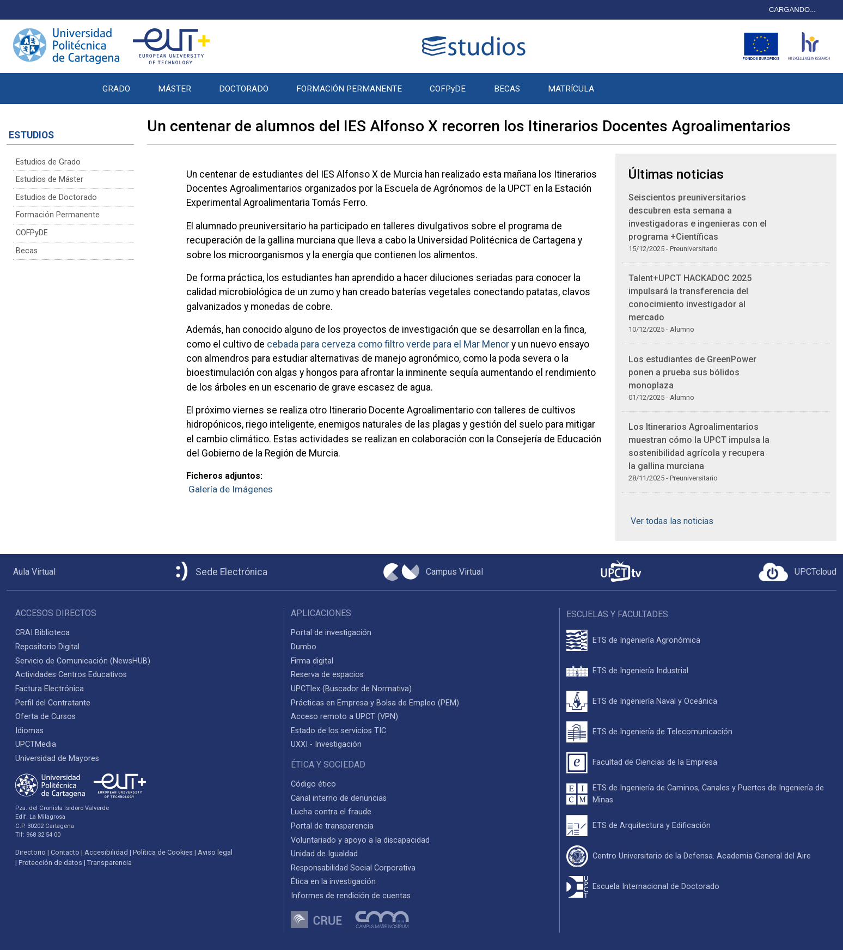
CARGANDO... (792, 9)
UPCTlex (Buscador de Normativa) (351, 688)
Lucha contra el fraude (331, 812)
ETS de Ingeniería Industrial (640, 670)
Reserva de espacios (327, 674)
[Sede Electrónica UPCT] (219, 572)
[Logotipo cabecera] (476, 46)
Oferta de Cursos (45, 716)
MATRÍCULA (571, 89)
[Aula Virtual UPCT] (31, 571)
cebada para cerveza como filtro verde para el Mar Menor (389, 344)
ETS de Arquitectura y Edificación (651, 825)
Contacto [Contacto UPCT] (65, 852)
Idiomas (29, 730)
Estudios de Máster (49, 179)
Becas (27, 250)
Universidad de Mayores (57, 758)
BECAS (507, 89)
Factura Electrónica (49, 688)
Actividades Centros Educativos (71, 674)
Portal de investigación (331, 632)
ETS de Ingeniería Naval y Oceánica (654, 701)
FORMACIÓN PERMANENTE (349, 89)
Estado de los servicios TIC (338, 730)
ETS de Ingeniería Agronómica (646, 640)
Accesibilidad (106, 852)
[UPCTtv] (621, 572)
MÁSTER (174, 89)
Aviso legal (215, 852)
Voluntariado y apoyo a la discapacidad (360, 840)
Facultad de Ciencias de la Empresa (654, 762)
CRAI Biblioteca (42, 632)
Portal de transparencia (332, 826)
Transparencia (109, 862)
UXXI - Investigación (326, 744)
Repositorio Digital (47, 646)
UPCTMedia (35, 744)
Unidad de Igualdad (324, 853)
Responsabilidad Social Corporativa (353, 868)
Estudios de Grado (48, 162)
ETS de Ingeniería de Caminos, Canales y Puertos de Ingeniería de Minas (708, 794)
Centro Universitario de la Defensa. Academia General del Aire (701, 856)
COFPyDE (448, 89)
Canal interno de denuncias (339, 798)
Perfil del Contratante (52, 703)
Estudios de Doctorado (56, 197)
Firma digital (312, 661)
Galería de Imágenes (230, 489)
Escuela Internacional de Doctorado (655, 886)
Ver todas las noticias (672, 521)
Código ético (313, 784)
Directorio (30, 852)
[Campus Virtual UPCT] (433, 572)
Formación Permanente (58, 215)
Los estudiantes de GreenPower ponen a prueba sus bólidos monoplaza (692, 372)
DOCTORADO (243, 89)
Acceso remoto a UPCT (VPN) (344, 716)
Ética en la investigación (333, 881)
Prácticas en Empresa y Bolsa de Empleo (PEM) (375, 703)
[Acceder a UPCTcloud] (797, 572)
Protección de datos (50, 862)
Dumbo (303, 646)
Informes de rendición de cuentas (351, 895)
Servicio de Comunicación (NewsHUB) (82, 661)
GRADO (116, 89)
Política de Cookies (163, 852)
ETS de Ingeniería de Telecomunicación (662, 731)
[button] (622, 82)
